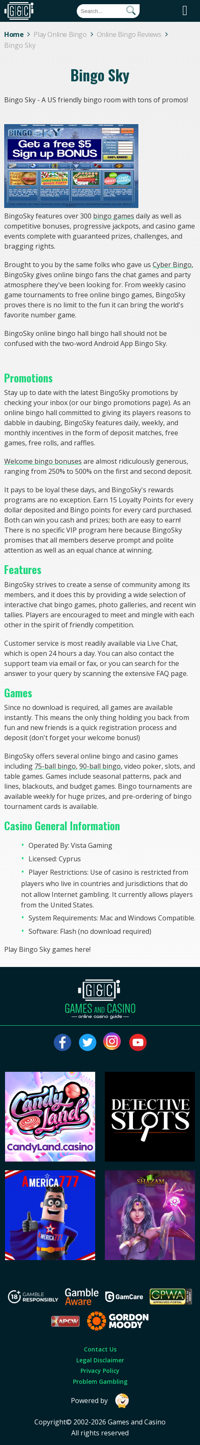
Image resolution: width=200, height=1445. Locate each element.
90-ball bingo (100, 766)
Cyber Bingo (172, 264)
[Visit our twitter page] (87, 1042)
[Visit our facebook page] (62, 1042)
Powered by (100, 1400)
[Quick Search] (108, 11)
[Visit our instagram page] (112, 1042)
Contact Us (100, 1349)
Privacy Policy (100, 1371)
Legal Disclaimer (100, 1360)
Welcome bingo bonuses (43, 461)
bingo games (113, 216)
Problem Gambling (100, 1381)
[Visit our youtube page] (138, 1042)
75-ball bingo (55, 766)
